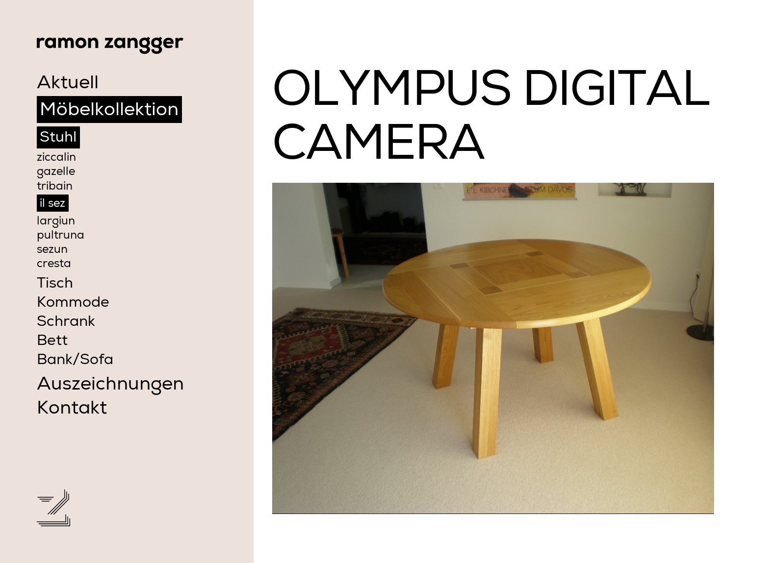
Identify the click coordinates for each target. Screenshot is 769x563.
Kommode (73, 303)
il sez (52, 204)
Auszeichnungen (110, 385)
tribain (55, 187)
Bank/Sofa (75, 361)
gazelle (56, 172)
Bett (52, 342)
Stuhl (58, 138)
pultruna (60, 236)
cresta (54, 264)
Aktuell (68, 84)
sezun (52, 250)
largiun (56, 222)
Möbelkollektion (109, 111)
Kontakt (72, 409)
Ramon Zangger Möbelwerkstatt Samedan (110, 45)
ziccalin (56, 158)
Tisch (55, 284)
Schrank (66, 323)
